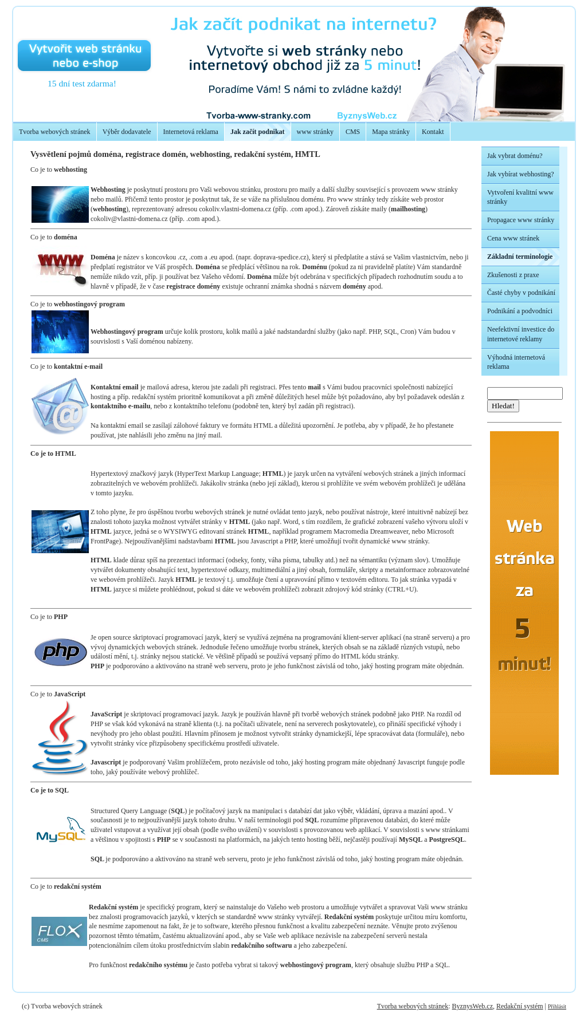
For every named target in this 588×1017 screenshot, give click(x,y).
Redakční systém (519, 1006)
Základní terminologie (519, 257)
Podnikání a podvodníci (519, 311)
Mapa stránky (391, 132)
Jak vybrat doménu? (515, 156)
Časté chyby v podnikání (521, 293)
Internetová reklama (190, 132)
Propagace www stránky (520, 220)
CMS (353, 132)
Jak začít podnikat (257, 132)
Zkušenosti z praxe (513, 275)
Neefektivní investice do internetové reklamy (520, 334)
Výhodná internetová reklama (516, 362)
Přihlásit (557, 1006)
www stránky (315, 132)
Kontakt (433, 132)
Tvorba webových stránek (55, 132)
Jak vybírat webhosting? (520, 174)
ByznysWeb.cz (472, 1006)
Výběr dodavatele (127, 132)
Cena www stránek (513, 238)
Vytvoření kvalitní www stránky (520, 197)
